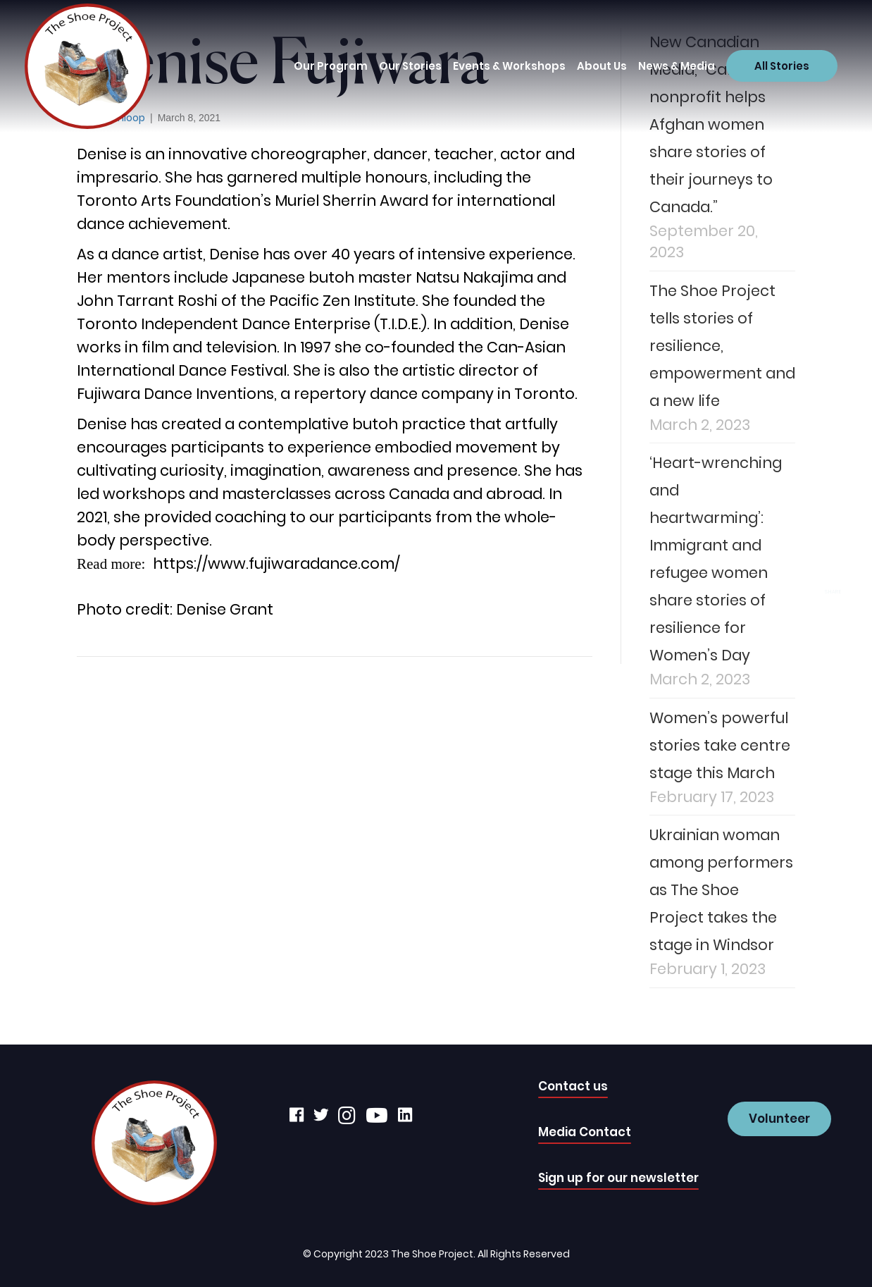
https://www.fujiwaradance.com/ (276, 563)
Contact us (573, 1086)
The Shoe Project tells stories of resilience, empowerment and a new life (722, 346)
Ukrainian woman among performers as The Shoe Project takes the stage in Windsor (721, 890)
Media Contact (584, 1131)
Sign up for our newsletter (618, 1177)
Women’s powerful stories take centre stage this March (719, 745)
